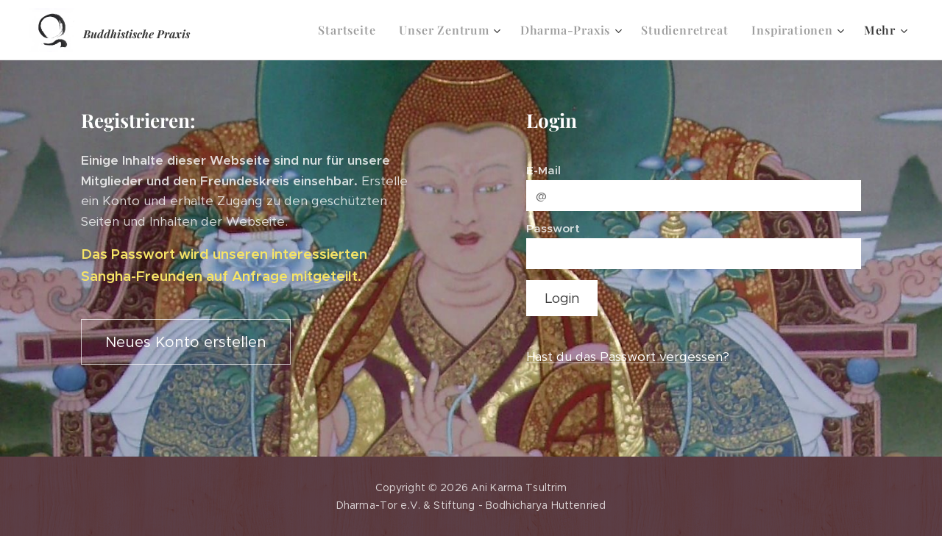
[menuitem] (350, 30)
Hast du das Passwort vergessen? (627, 357)
